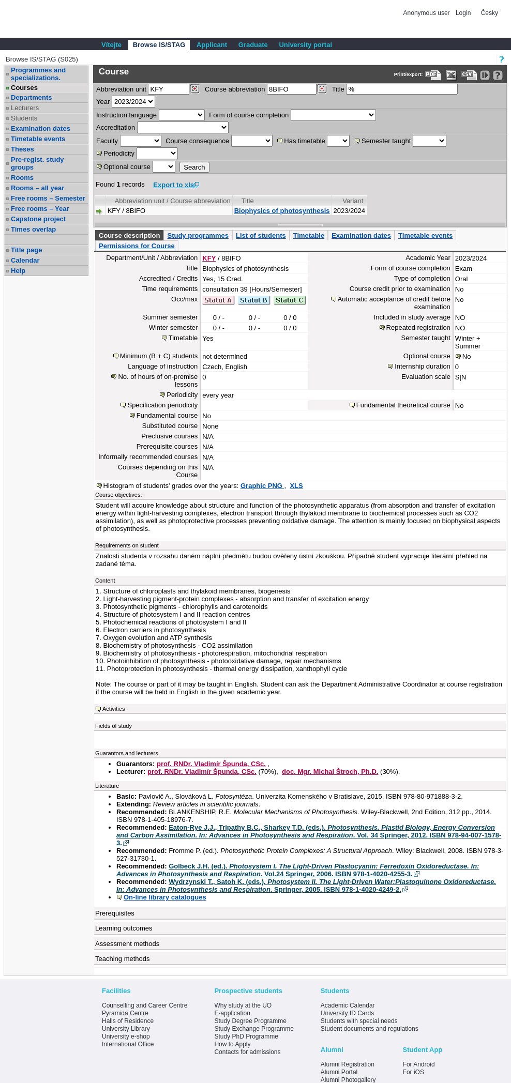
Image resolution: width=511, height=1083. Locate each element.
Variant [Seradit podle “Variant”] (352, 201)
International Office (128, 1044)
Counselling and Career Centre (144, 1005)
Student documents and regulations (369, 1028)
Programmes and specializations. (38, 74)
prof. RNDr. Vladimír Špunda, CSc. (211, 764)
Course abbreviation (235, 89)
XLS (296, 486)
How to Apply (232, 1044)
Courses (24, 87)
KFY (209, 258)
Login (463, 13)
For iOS (413, 1072)
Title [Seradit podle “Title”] (248, 201)
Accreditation (115, 127)
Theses (22, 149)
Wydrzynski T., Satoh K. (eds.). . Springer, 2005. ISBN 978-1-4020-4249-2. (306, 885)
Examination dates (40, 128)
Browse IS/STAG (159, 45)
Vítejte (111, 45)
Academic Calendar (348, 1005)
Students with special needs (359, 1021)
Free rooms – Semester (48, 198)
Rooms (22, 177)
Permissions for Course (137, 246)
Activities (113, 709)
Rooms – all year (37, 188)
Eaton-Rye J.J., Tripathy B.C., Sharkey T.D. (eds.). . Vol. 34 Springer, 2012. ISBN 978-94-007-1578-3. (308, 835)
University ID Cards (347, 1013)
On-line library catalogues (165, 897)
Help (18, 270)
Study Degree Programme (250, 1021)
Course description (129, 235)
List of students (261, 235)
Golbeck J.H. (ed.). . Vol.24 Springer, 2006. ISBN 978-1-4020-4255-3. (297, 870)
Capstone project (38, 219)
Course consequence (197, 141)
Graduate (253, 45)
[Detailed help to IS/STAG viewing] (497, 75)
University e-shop (126, 1036)
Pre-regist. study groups (37, 163)
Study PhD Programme (246, 1036)
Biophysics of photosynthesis (282, 211)
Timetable (308, 235)
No (466, 356)
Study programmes (197, 235)
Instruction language (126, 115)
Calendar (25, 260)
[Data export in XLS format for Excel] (451, 75)
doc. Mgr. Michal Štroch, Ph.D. (330, 771)
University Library (126, 1028)
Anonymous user (427, 13)
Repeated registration (418, 327)
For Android (419, 1064)
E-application (232, 1013)
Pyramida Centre (125, 1013)
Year (103, 101)
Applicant (212, 45)
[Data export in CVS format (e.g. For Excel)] (469, 75)
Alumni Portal (339, 1072)
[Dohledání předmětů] (322, 89)
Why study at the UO (243, 1005)
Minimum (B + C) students (159, 356)
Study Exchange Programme (253, 1028)
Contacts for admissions (247, 1052)
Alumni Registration (347, 1064)
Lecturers (25, 108)
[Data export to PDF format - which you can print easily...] (433, 75)
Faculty (107, 141)
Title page (26, 250)
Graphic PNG (262, 486)
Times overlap (33, 229)
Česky (489, 13)
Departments (31, 97)
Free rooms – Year (40, 208)
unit (121, 89)
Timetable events (38, 139)
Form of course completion (249, 115)
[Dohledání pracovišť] (194, 89)
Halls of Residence (128, 1021)
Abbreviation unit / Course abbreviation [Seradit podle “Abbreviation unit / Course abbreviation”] (173, 201)
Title (338, 89)
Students (24, 118)
